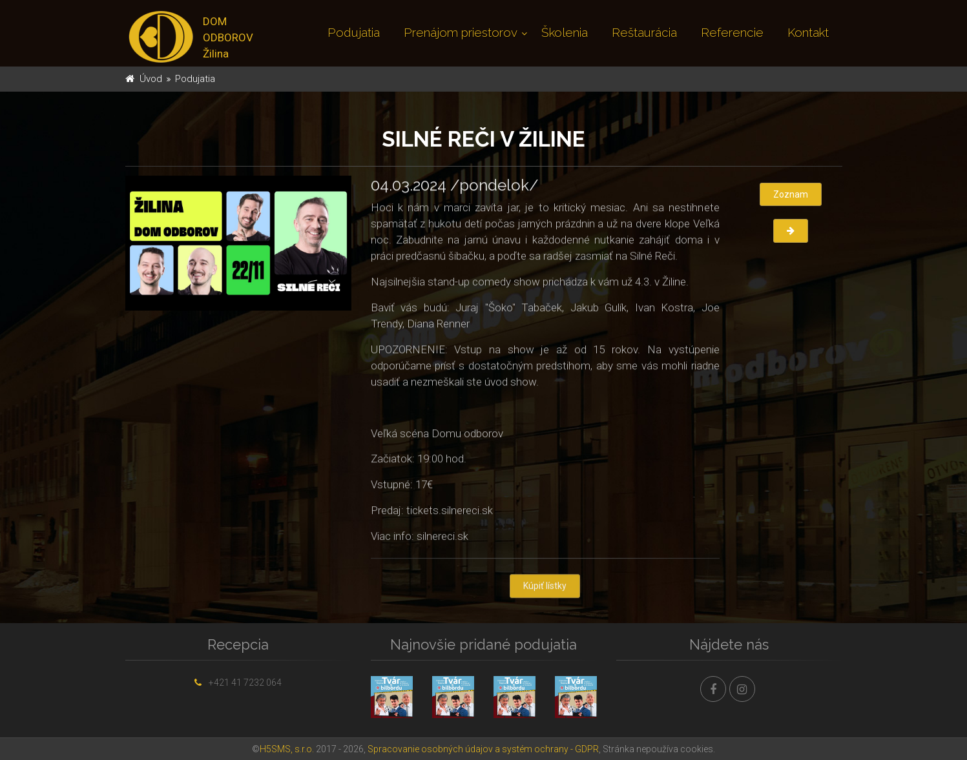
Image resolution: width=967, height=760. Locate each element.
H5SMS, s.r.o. (287, 749)
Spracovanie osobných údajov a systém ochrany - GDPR (483, 749)
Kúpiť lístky (545, 587)
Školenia (564, 32)
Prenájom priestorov (460, 32)
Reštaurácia (644, 32)
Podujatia (354, 32)
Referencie (732, 32)
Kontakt (808, 32)
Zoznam (790, 194)
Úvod (151, 79)
